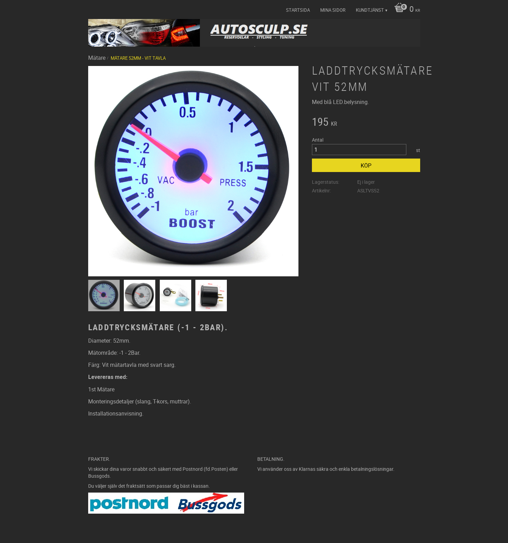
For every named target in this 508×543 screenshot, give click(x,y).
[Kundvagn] (405, 9)
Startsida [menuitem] (298, 10)
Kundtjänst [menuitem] (370, 10)
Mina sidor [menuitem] (332, 10)
